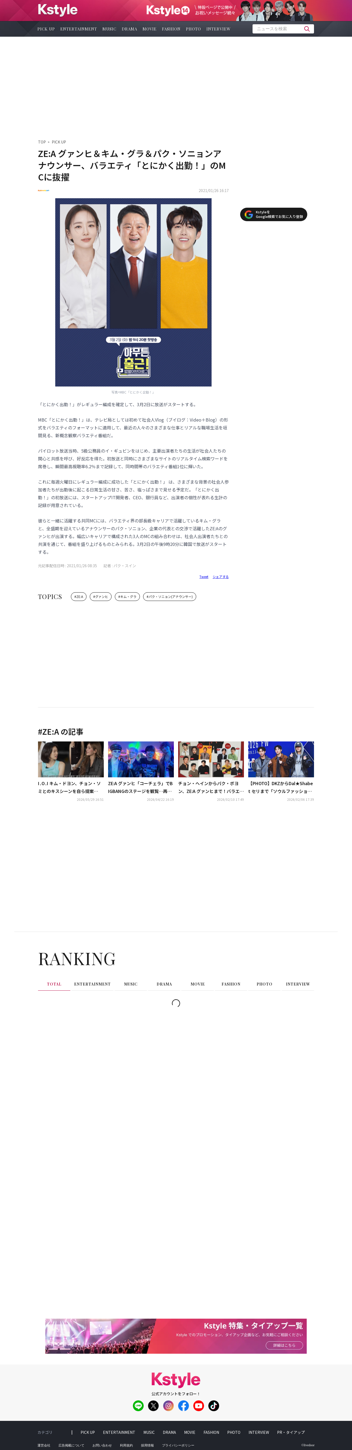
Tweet (203, 576)
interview (218, 29)
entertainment (78, 29)
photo (193, 29)
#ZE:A (78, 596)
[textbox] (283, 28)
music (109, 29)
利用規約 (126, 1445)
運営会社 (43, 1445)
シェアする (221, 576)
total (54, 984)
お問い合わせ (102, 1445)
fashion (171, 29)
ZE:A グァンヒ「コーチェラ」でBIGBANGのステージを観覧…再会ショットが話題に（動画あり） (140, 787)
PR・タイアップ (291, 1432)
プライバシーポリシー (178, 1445)
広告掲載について (71, 1445)
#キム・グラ (127, 596)
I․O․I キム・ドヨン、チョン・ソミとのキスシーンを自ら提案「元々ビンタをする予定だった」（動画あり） (70, 787)
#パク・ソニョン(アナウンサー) (170, 596)
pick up (46, 29)
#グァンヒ (100, 596)
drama (129, 29)
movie (150, 29)
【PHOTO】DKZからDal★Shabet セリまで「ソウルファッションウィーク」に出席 (280, 787)
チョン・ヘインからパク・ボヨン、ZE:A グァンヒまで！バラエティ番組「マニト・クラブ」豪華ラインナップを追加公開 (211, 787)
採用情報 (147, 1445)
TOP (42, 142)
